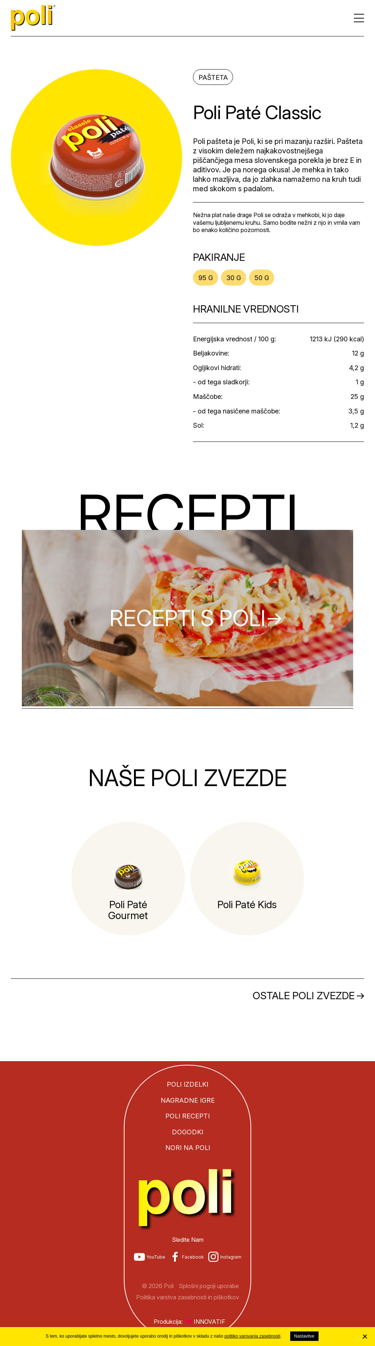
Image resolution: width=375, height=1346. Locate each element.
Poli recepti (187, 1116)
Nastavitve (304, 1336)
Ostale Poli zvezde (304, 995)
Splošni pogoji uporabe (209, 1286)
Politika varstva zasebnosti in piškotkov (187, 1297)
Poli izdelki (187, 1084)
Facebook (193, 1257)
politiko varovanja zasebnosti (252, 1336)
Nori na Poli (187, 1147)
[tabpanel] (128, 878)
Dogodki (187, 1132)
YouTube (155, 1257)
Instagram (230, 1257)
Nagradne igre (188, 1100)
